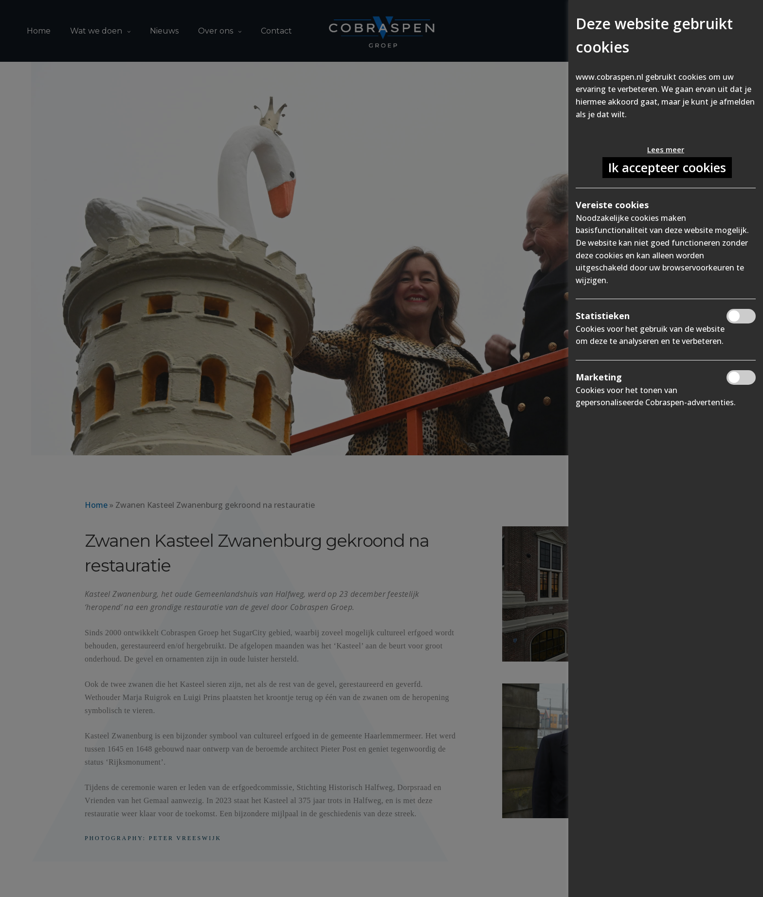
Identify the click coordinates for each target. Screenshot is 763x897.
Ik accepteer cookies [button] (667, 167)
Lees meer (665, 149)
